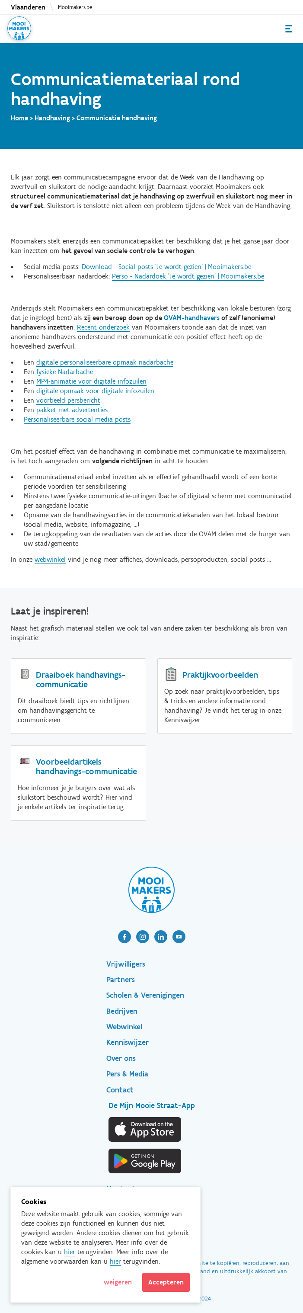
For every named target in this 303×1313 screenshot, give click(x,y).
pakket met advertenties (72, 410)
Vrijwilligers (125, 964)
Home (19, 118)
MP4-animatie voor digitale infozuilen (91, 381)
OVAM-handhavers (192, 318)
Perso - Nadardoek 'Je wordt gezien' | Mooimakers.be (188, 276)
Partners (120, 979)
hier (69, 1252)
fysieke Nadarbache (64, 372)
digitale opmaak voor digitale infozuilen (96, 391)
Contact (120, 1090)
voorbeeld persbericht (68, 400)
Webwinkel (124, 1026)
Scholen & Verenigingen (145, 995)
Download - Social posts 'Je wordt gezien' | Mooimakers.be (166, 267)
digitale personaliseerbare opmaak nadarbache (104, 362)
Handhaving (52, 118)
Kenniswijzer (127, 1042)
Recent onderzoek (103, 327)
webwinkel (50, 559)
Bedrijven (121, 1011)
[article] (124, 936)
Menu (288, 28)
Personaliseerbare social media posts (77, 419)
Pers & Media (127, 1074)
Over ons (121, 1058)
